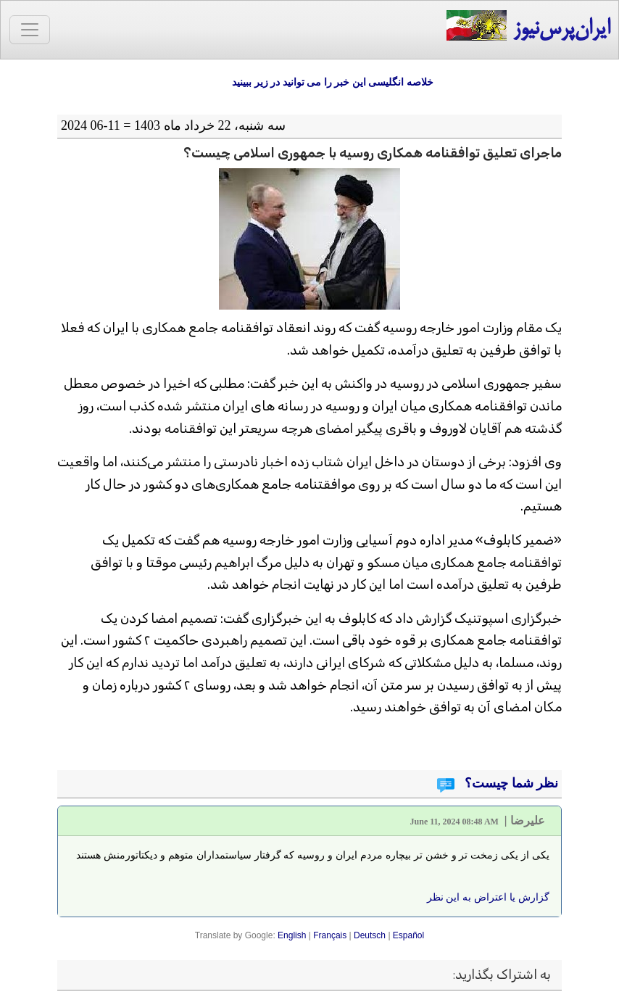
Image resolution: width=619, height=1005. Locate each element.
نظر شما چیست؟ (510, 783)
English (292, 935)
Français (329, 935)
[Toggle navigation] (29, 29)
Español (408, 935)
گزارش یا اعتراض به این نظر (488, 897)
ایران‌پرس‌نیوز (528, 26)
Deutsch (370, 935)
